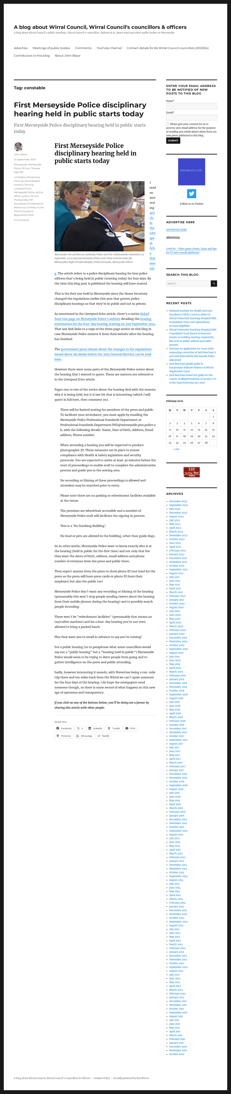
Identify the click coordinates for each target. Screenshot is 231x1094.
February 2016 (177, 811)
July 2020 (174, 611)
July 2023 (174, 520)
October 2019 (176, 645)
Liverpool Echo (22, 188)
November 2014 (178, 868)
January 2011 (176, 1042)
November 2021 (178, 561)
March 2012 (176, 989)
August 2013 (176, 925)
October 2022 (177, 539)
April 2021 (175, 588)
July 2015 (174, 838)
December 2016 (178, 774)
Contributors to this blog (32, 55)
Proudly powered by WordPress (131, 1078)
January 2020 (176, 633)
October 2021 (176, 565)
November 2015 (178, 823)
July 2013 (174, 929)
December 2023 (178, 512)
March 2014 (176, 899)
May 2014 (174, 891)
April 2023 (175, 527)
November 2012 (178, 959)
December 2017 (178, 728)
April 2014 (175, 895)
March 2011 (175, 1035)
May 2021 (174, 584)
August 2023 (176, 516)
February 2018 (177, 721)
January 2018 (176, 724)
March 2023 (176, 531)
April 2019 (175, 668)
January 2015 (176, 861)
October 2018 (176, 690)
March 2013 (176, 944)
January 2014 (176, 906)
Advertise (21, 48)
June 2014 (174, 887)
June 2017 (174, 751)
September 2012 (178, 967)
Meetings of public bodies (51, 48)
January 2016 (176, 815)
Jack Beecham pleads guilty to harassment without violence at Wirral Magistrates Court (191, 367)
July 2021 (174, 577)
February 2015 (177, 857)
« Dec (176, 449)
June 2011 (174, 1023)
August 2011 (176, 1016)
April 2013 (175, 940)
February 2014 (177, 902)
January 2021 (176, 599)
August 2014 (176, 880)
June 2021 (174, 580)
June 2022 (175, 543)
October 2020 (177, 603)
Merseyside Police (24, 192)
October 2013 (176, 917)
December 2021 (178, 558)
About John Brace (67, 55)
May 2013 (174, 936)
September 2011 (178, 1012)
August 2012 (176, 970)
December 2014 (178, 864)
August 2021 (176, 573)
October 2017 (176, 736)
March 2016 (176, 808)
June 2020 (175, 615)
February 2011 (177, 1039)
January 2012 (176, 997)
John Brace (20, 154)
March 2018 (176, 717)
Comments (83, 48)
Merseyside (20, 164)
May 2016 (174, 800)
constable (19, 177)
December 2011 (178, 1001)
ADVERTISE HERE (176, 229)
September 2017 (178, 739)
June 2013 (174, 933)
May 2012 (174, 982)
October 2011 (176, 1008)
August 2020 (176, 607)
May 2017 (174, 755)
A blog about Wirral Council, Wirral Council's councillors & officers (100, 27)
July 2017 (174, 747)
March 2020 (176, 626)
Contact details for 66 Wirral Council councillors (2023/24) (168, 48)
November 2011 (178, 1005)
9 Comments (21, 220)
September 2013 (178, 921)
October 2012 (176, 963)
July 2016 (174, 792)
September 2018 (178, 694)
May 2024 (174, 508)
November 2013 (178, 914)
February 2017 (177, 766)
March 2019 (176, 671)
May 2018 (174, 709)
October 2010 (176, 1054)
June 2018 (174, 705)
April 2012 (175, 986)
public (26, 196)
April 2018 (175, 713)
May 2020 (174, 618)
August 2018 (176, 698)
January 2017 (176, 770)
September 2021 (178, 569)
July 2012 (174, 974)
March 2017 (176, 762)
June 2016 (175, 796)
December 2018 (178, 683)
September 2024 (178, 505)
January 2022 (176, 554)
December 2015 (178, 819)
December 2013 (178, 910)
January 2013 (176, 952)
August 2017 (176, 743)
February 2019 (177, 675)
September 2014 (178, 876)
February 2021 (177, 596)
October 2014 (176, 872)
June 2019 (175, 660)
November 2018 (178, 686)
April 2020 (175, 622)
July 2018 (174, 702)
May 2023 (174, 524)
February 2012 (177, 993)
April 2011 (174, 1031)
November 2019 (178, 641)
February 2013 (177, 948)
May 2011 (174, 1027)
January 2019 (176, 679)
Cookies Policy (102, 1078)
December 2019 (178, 637)
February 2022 (177, 550)
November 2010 (178, 1050)
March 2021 (176, 592)
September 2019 (178, 649)
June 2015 (174, 842)
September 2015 (178, 830)
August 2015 (176, 834)
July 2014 (174, 883)
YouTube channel (109, 48)
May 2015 (174, 846)
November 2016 (178, 777)
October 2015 (176, 827)
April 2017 (175, 758)
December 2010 (178, 1046)
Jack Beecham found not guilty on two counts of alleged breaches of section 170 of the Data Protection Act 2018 (192, 379)
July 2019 (174, 656)
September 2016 (178, 785)
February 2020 (177, 630)
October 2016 (176, 781)
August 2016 (176, 789)
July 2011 (174, 1020)
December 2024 (178, 501)
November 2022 (178, 535)
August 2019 (176, 652)
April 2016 (175, 804)
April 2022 (175, 546)
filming (29, 184)
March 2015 (176, 853)
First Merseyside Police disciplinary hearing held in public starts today (80, 109)
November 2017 (178, 732)
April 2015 (175, 849)
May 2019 (174, 664)
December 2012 (178, 955)
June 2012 (174, 978)
